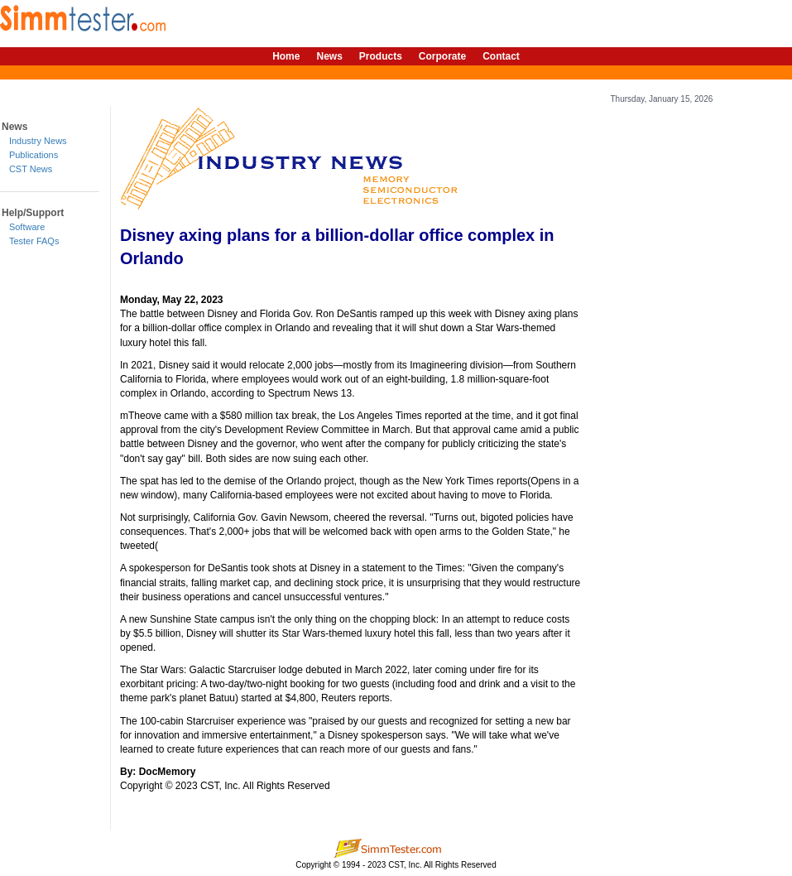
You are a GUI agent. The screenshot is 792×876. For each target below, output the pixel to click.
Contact (501, 56)
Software (27, 227)
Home (286, 56)
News (329, 56)
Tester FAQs (34, 241)
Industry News (38, 141)
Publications (33, 155)
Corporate (442, 56)
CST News (30, 169)
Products (380, 56)
